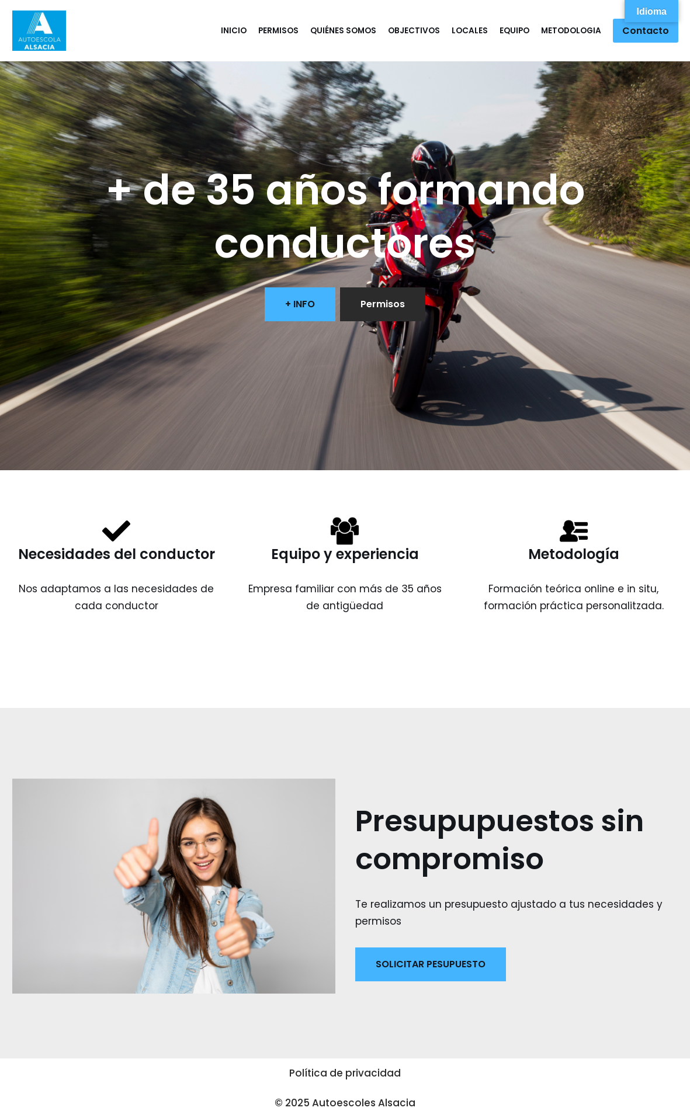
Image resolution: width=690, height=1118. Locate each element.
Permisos (278, 30)
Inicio (234, 30)
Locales (470, 30)
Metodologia (571, 30)
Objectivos (414, 30)
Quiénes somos (343, 30)
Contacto (645, 30)
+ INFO (300, 304)
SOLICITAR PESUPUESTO (431, 964)
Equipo (514, 30)
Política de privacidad (345, 1073)
